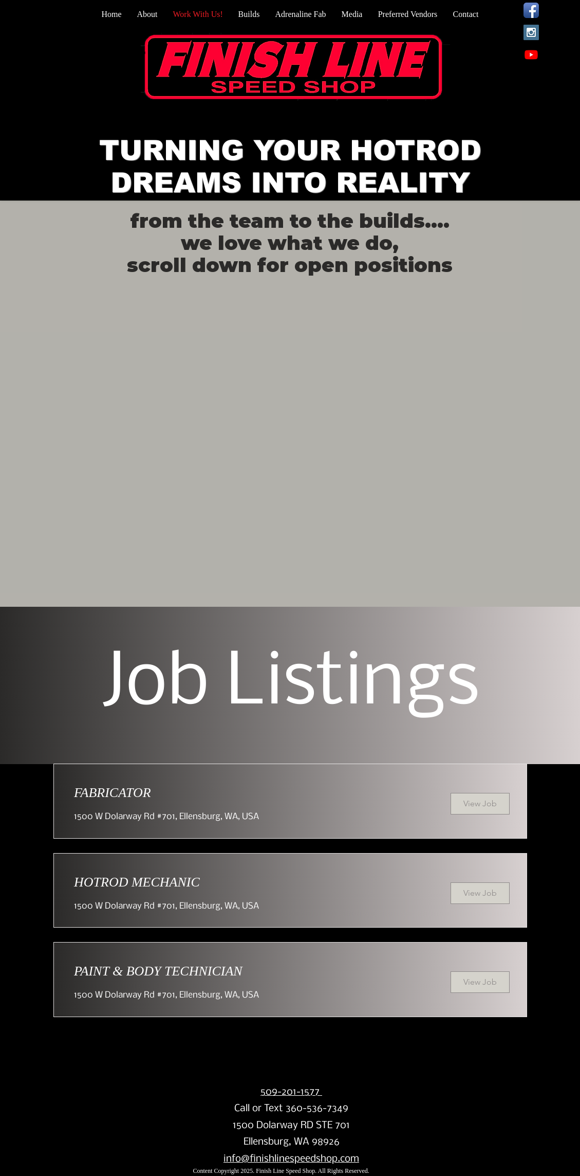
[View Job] (480, 804)
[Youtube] (531, 54)
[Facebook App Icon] (531, 10)
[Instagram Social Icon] (531, 32)
